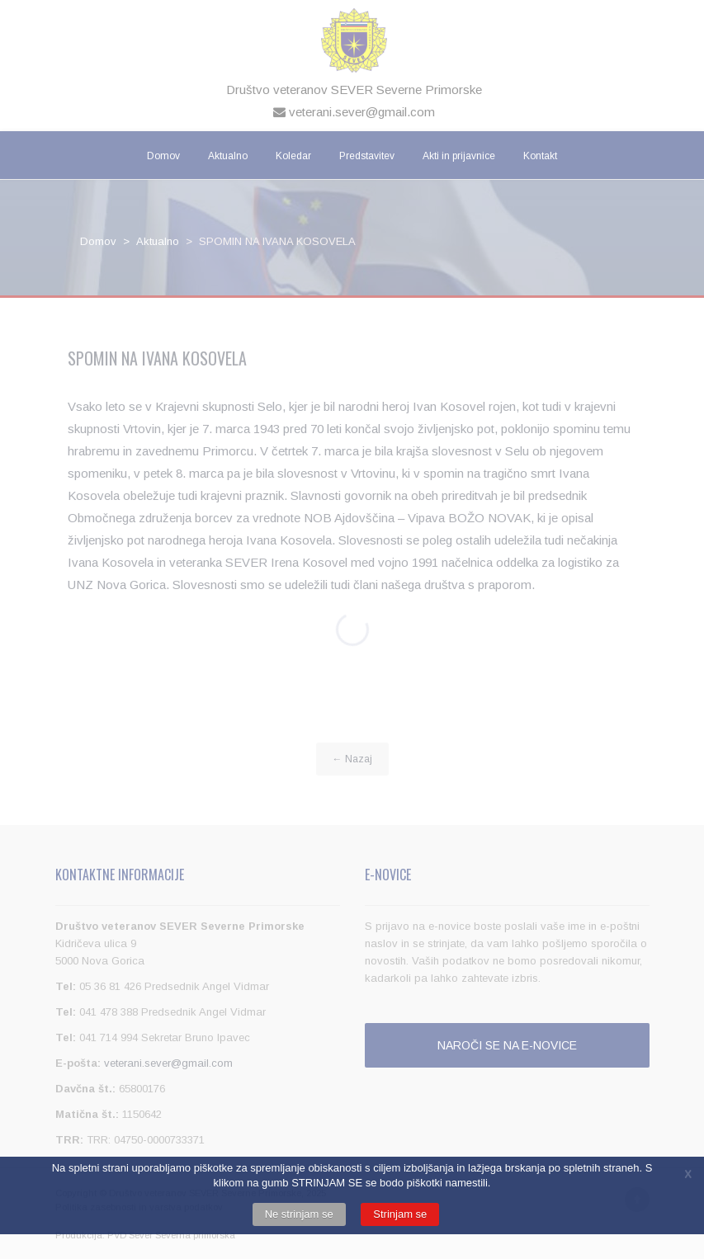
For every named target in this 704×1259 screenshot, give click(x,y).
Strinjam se (400, 1214)
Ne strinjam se (299, 1214)
